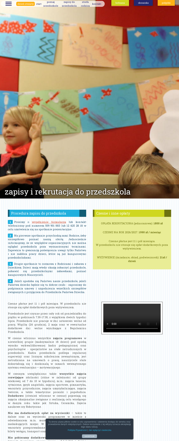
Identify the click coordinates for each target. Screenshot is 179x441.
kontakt (96, 3)
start (38, 3)
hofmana (120, 2)
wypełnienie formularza (49, 222)
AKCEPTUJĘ (90, 436)
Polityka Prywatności (77, 430)
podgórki (166, 2)
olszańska (143, 2)
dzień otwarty (25, 3)
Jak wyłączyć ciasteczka (100, 430)
